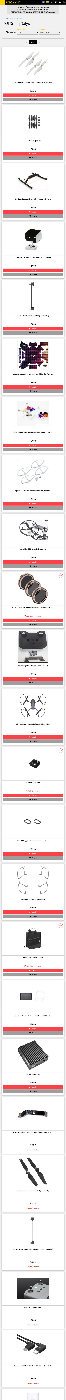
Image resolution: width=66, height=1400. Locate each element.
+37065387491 (43, 10)
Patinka (33, 99)
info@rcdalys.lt (49, 12)
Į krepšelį (33, 95)
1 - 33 (33, 42)
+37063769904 (43, 7)
